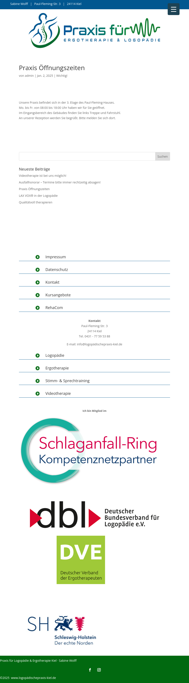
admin (29, 76)
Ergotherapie (57, 368)
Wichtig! (62, 76)
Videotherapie (58, 393)
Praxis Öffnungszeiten (34, 189)
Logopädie (54, 355)
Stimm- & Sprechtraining (67, 380)
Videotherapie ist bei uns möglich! (42, 176)
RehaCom (54, 307)
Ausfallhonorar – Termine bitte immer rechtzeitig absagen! (60, 182)
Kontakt (52, 282)
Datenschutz (56, 269)
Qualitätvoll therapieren (35, 202)
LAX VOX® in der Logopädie (38, 196)
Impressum (55, 256)
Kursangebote (58, 294)
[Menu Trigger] (174, 9)
